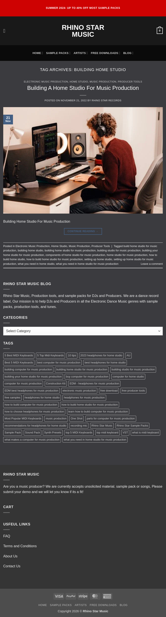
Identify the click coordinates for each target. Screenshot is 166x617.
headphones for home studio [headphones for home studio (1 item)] (42, 397)
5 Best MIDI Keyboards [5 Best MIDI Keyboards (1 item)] (19, 355)
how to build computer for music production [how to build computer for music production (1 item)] (31, 404)
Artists (80, 53)
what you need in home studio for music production (87, 263)
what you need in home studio (36, 263)
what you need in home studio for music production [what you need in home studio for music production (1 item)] (95, 439)
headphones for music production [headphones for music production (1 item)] (84, 397)
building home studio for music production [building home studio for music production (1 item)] (81, 369)
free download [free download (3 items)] (109, 390)
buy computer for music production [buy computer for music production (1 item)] (87, 376)
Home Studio (79, 81)
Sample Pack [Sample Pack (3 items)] (13, 432)
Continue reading (82, 231)
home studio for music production (127, 255)
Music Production (103, 81)
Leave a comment (152, 263)
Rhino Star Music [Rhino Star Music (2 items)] (101, 425)
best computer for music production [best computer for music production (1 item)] (58, 362)
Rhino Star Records (106, 100)
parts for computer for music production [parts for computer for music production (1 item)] (111, 418)
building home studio (30, 250)
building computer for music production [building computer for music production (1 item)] (28, 369)
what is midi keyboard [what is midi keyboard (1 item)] (145, 432)
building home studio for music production (70, 250)
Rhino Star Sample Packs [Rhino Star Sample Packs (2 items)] (132, 425)
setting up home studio (98, 259)
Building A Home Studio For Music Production (83, 88)
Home (38, 53)
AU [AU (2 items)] (128, 355)
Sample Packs (58, 53)
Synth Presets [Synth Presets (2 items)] (52, 432)
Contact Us (11, 566)
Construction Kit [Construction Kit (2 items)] (55, 383)
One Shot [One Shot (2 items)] (76, 418)
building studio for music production (119, 250)
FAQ (6, 536)
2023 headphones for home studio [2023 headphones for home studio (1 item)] (101, 355)
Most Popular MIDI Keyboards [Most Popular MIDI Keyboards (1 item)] (23, 418)
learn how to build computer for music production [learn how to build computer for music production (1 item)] (98, 411)
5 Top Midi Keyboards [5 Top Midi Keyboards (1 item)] (50, 355)
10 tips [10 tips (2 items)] (72, 355)
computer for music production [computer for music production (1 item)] (23, 383)
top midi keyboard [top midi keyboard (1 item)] (107, 432)
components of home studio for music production (75, 255)
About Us (10, 556)
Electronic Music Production (46, 81)
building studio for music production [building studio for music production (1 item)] (133, 369)
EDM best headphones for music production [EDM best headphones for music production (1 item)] (31, 390)
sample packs (75, 296)
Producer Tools (130, 81)
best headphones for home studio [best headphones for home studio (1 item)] (105, 362)
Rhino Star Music (83, 31)
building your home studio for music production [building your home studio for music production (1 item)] (33, 376)
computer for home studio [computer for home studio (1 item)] (128, 376)
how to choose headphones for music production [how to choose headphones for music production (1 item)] (34, 411)
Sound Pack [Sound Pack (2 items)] (32, 432)
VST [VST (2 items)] (125, 432)
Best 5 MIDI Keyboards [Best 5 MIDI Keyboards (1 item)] (19, 362)
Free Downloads (105, 53)
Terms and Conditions (20, 546)
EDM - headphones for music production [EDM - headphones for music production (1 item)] (94, 383)
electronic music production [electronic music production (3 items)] (79, 390)
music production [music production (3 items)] (56, 418)
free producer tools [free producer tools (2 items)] (133, 390)
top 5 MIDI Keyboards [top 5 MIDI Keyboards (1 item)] (78, 432)
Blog (128, 53)
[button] (5, 30)
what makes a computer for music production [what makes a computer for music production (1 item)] (32, 439)
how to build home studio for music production (54, 259)
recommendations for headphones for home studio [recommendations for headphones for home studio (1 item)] (35, 425)
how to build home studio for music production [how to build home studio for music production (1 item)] (89, 404)
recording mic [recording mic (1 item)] (78, 425)
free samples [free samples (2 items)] (12, 397)
